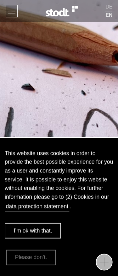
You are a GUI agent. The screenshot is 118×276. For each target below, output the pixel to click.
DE (108, 6)
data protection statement (37, 208)
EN (108, 15)
